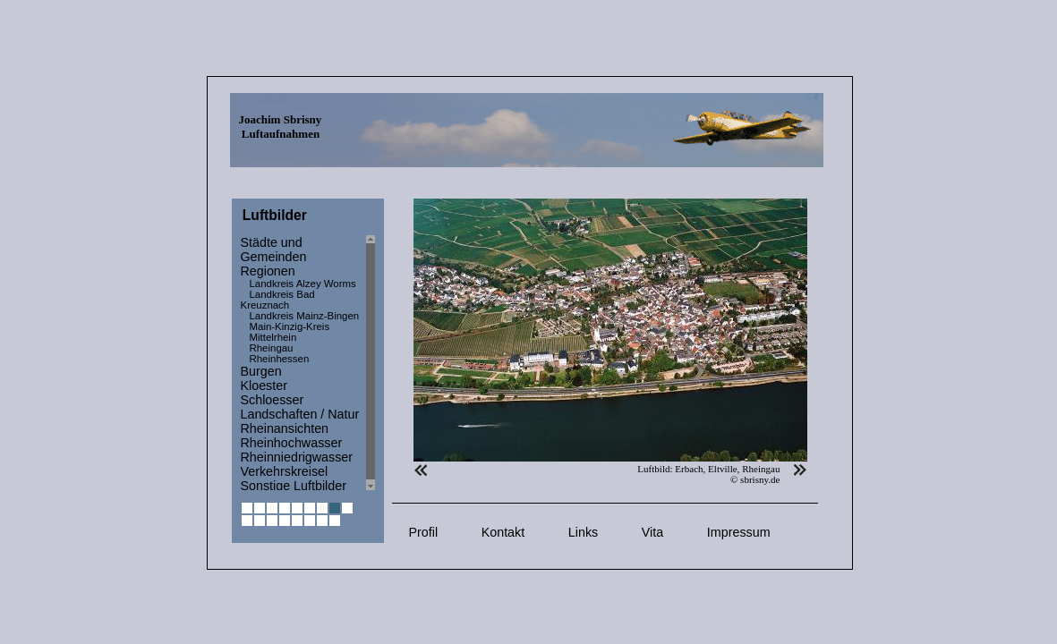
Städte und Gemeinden (274, 249)
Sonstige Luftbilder (293, 486)
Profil (424, 532)
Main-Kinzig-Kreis (290, 326)
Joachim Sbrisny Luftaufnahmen (280, 126)
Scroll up (370, 239)
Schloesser (272, 400)
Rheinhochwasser (292, 443)
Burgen (261, 371)
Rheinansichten (285, 428)
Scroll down (370, 486)
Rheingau (272, 348)
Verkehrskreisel (284, 471)
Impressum (739, 532)
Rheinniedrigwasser (297, 457)
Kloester (264, 385)
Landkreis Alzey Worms (303, 283)
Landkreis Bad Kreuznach (278, 299)
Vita (652, 532)
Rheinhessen (280, 358)
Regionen (268, 271)
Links (583, 532)
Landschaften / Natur (300, 414)
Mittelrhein (273, 337)
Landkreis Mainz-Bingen (305, 315)
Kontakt (503, 532)
